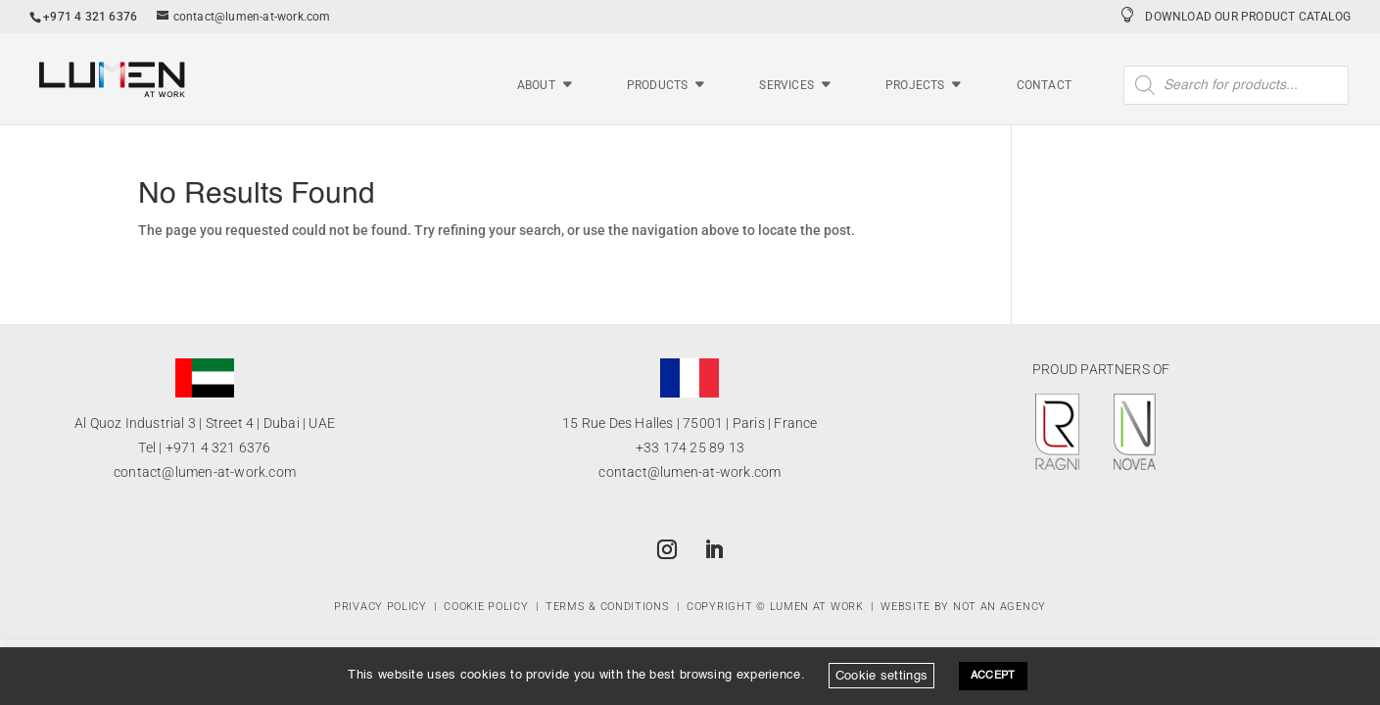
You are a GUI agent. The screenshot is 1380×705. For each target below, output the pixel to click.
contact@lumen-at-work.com (205, 472)
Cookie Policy (486, 606)
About (536, 85)
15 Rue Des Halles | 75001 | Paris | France (689, 423)
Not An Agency (999, 606)
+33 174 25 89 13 (690, 447)
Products (658, 85)
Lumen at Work (817, 606)
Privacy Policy (380, 606)
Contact (1044, 85)
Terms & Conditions (608, 606)
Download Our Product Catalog (1248, 17)
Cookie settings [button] (881, 675)
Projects (915, 85)
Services (786, 85)
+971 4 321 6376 (218, 447)
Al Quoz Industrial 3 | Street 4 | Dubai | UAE (204, 423)
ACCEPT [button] (993, 676)
